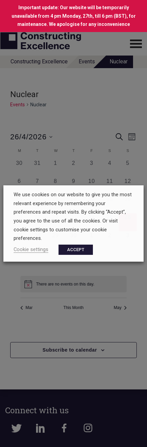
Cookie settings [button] (31, 249)
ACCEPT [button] (75, 249)
